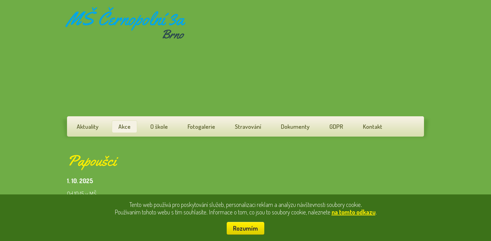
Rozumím (245, 228)
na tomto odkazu (353, 212)
